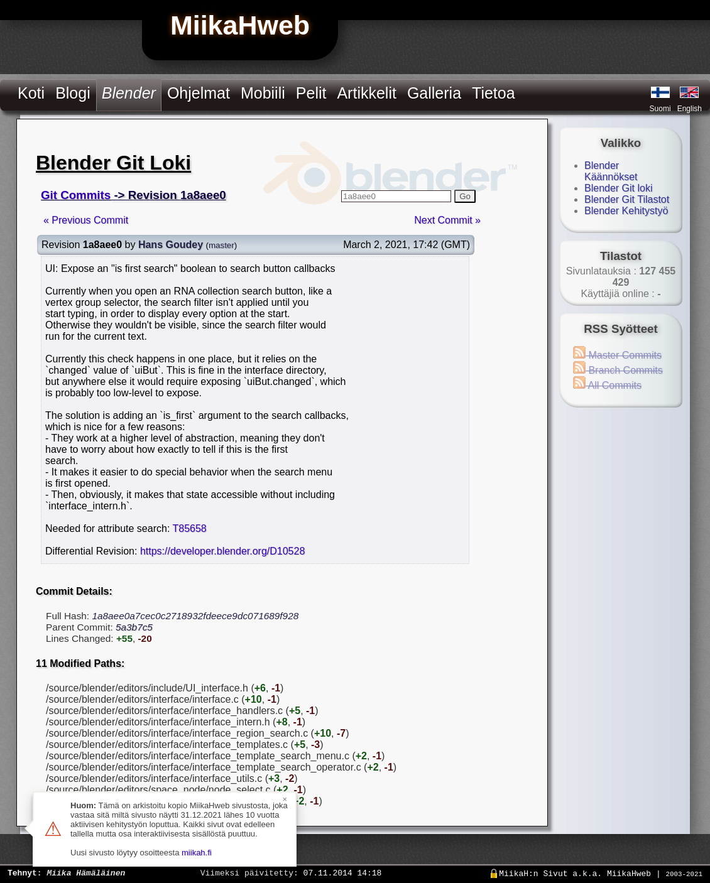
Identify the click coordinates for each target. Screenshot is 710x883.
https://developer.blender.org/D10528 (222, 551)
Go (465, 196)
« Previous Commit (85, 220)
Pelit (311, 93)
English (689, 108)
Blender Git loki (618, 188)
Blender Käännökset (611, 171)
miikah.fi (197, 852)
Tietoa (493, 93)
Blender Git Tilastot (626, 199)
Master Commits (617, 355)
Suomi (660, 108)
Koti (31, 93)
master (221, 245)
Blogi (72, 93)
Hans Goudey (170, 244)
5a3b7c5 (134, 627)
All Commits (607, 385)
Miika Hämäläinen (85, 872)
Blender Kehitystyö (626, 210)
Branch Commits (618, 370)
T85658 (190, 528)
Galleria (434, 93)
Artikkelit (366, 93)
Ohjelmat (198, 93)
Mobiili (263, 93)
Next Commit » (447, 220)
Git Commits (76, 195)
